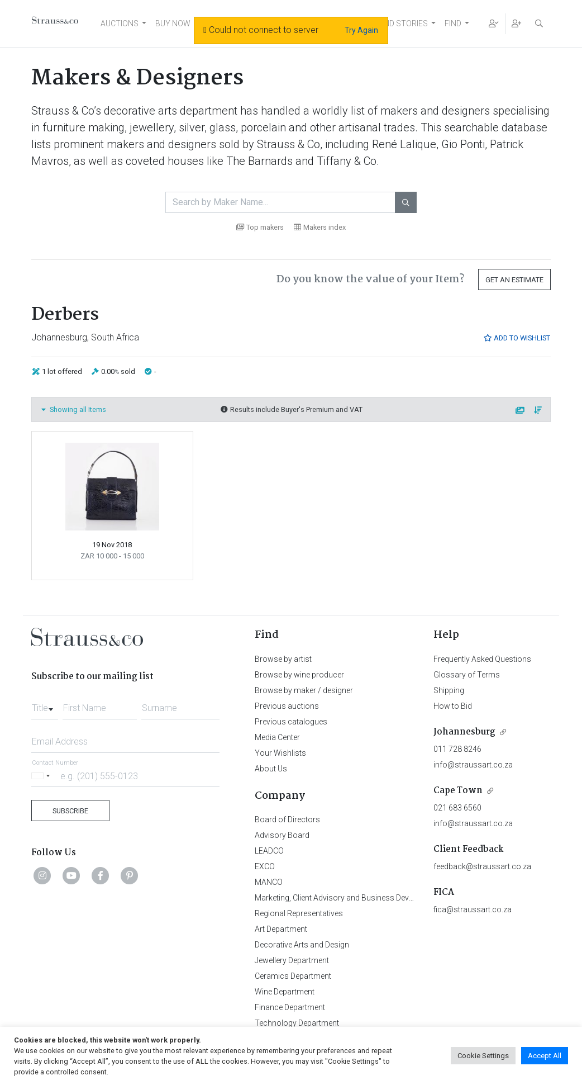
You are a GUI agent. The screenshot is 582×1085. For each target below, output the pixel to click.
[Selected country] (42, 775)
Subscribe (70, 811)
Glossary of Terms (466, 674)
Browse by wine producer (299, 674)
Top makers (260, 227)
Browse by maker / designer (304, 690)
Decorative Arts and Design (302, 944)
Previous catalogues (291, 721)
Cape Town (458, 791)
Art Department (281, 929)
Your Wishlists (280, 752)
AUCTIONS (120, 23)
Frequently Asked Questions (482, 659)
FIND (453, 23)
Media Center (277, 737)
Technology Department (297, 1022)
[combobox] (44, 704)
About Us (271, 768)
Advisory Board (282, 835)
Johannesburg (464, 732)
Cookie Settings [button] (483, 1055)
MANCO (269, 882)
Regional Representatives (299, 913)
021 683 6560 (457, 807)
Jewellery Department (292, 960)
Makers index (320, 227)
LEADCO (269, 850)
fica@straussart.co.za (472, 909)
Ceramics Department (293, 976)
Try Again (361, 30)
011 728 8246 (457, 749)
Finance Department (290, 1007)
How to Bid (452, 706)
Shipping (448, 690)
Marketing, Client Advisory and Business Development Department (369, 897)
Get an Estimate (514, 280)
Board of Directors (287, 819)
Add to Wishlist (516, 338)
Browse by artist (283, 659)
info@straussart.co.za (473, 764)
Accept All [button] (544, 1055)
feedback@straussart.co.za (482, 866)
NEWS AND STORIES (391, 23)
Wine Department (284, 991)
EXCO (265, 866)
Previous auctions (287, 706)
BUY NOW (172, 23)
